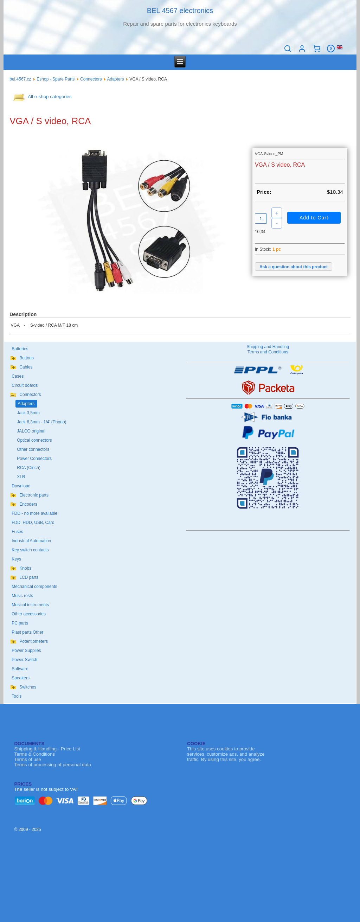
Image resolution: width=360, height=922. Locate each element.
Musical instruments (30, 604)
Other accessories (29, 614)
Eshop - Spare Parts (56, 79)
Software (20, 668)
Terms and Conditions (268, 352)
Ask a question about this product (293, 266)
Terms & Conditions (34, 754)
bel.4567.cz (20, 79)
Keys (16, 559)
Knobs (25, 568)
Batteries (20, 348)
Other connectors (33, 449)
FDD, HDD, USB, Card (33, 522)
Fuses (17, 531)
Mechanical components (34, 586)
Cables (25, 367)
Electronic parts (34, 495)
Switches (27, 687)
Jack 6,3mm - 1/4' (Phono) (41, 422)
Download (21, 486)
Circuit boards (25, 385)
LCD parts (28, 577)
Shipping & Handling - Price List (47, 748)
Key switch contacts (30, 550)
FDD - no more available (34, 513)
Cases (18, 376)
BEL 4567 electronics (180, 10)
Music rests (22, 595)
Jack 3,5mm (28, 412)
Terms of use (27, 759)
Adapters (115, 79)
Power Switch (24, 659)
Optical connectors (34, 440)
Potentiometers (33, 641)
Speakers (21, 678)
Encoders (28, 504)
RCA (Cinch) (28, 467)
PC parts (20, 623)
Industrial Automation (31, 540)
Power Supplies (26, 650)
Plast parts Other (27, 632)
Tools (16, 696)
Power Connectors (34, 458)
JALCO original (31, 431)
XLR (21, 476)
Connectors (91, 79)
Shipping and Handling (267, 346)
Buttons (26, 358)
